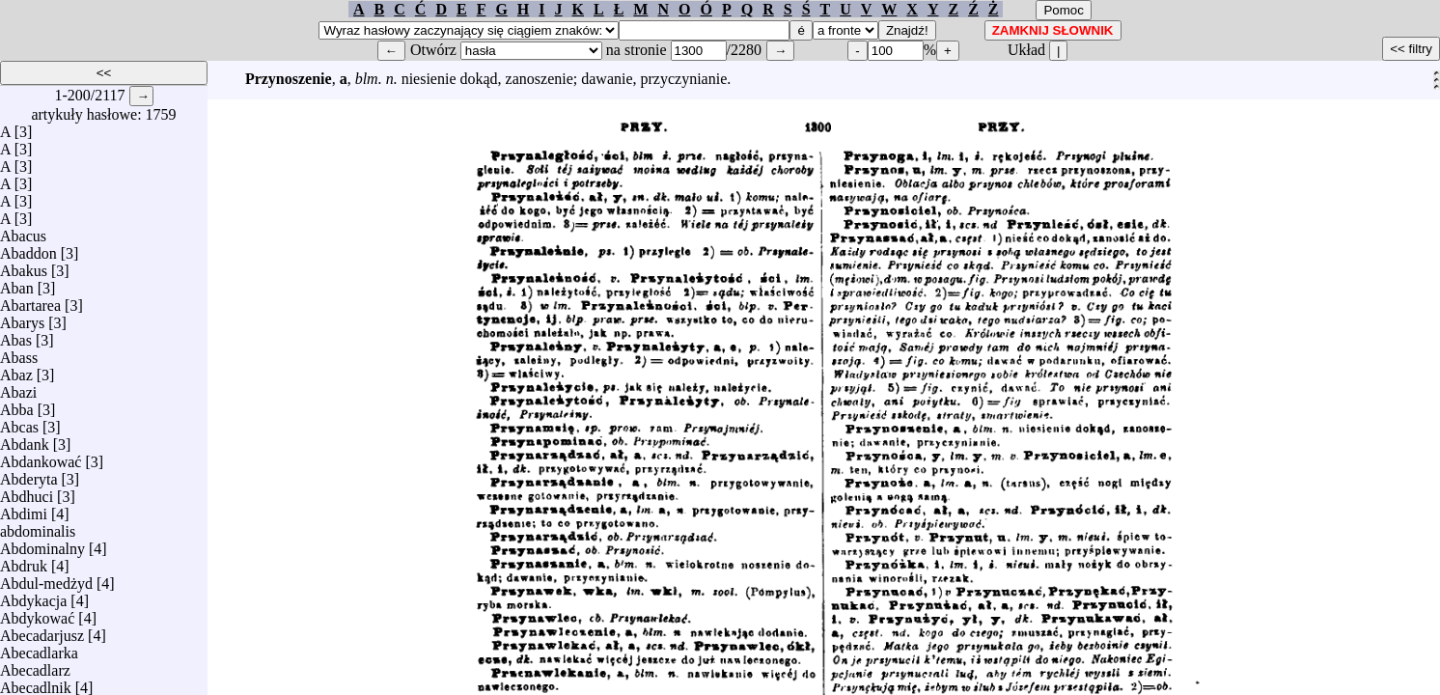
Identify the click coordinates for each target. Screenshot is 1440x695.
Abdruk (23, 561)
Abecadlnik (35, 683)
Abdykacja (33, 596)
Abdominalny (42, 544)
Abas (16, 335)
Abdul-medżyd (46, 578)
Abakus (23, 266)
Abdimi (23, 509)
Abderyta (29, 474)
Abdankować (40, 457)
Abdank (24, 439)
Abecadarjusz (42, 631)
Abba (17, 405)
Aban (17, 283)
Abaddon (28, 248)
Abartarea (30, 300)
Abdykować (37, 613)
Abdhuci (26, 492)
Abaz (16, 370)
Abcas (19, 422)
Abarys (22, 318)
